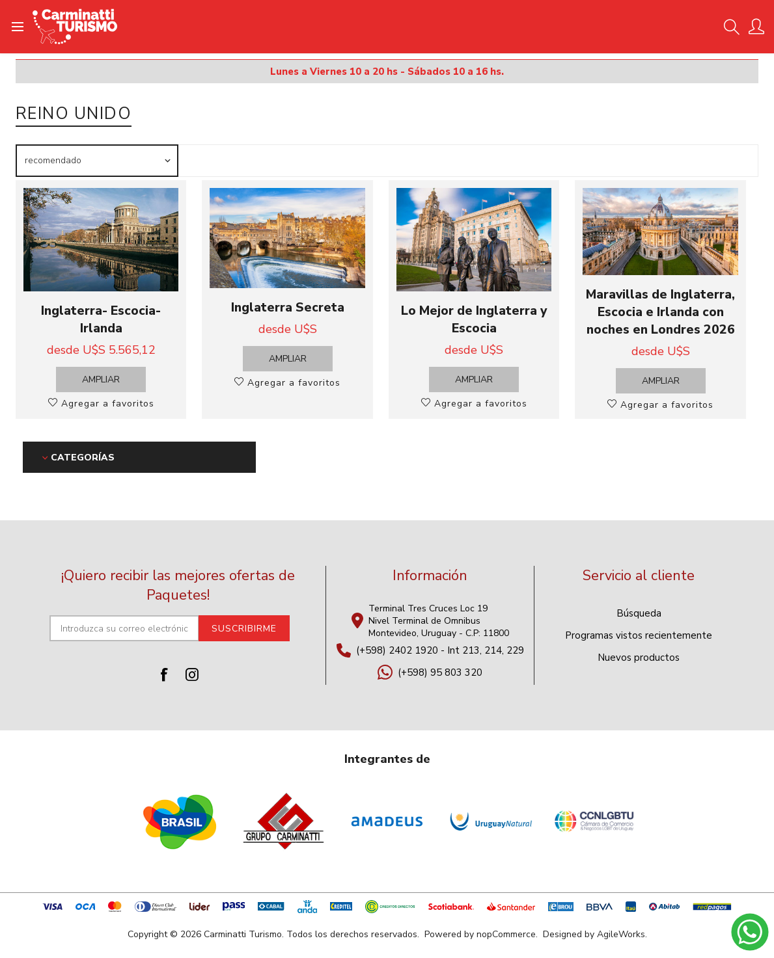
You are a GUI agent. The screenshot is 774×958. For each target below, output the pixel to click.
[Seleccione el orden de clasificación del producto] (97, 160)
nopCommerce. (507, 934)
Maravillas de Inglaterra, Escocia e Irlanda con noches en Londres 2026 (660, 312)
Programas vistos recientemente (638, 635)
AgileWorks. (622, 934)
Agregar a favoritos (106, 403)
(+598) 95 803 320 (440, 672)
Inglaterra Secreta (287, 307)
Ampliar (101, 379)
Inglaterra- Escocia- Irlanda (101, 319)
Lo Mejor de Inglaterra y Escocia (474, 319)
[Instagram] (192, 674)
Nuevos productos (639, 657)
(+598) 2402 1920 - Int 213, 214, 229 (440, 650)
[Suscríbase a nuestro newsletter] (124, 628)
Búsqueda (638, 613)
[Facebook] (164, 674)
